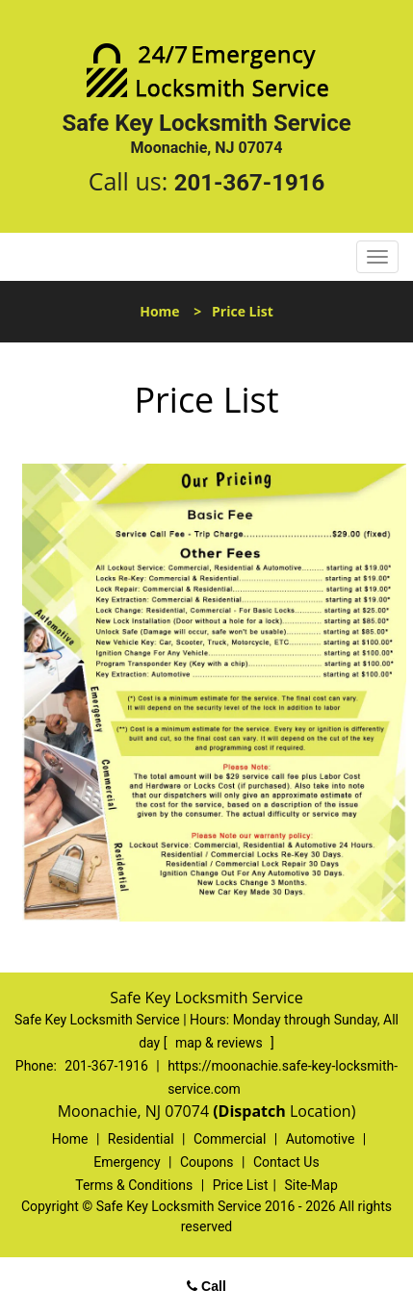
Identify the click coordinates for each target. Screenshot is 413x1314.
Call (206, 1286)
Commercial (230, 1139)
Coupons (207, 1162)
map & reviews (220, 1042)
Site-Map (311, 1185)
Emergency (126, 1162)
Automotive (320, 1139)
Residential (141, 1139)
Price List (241, 1185)
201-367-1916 (249, 182)
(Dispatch (251, 1111)
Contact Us (286, 1162)
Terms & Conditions (134, 1185)
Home (159, 311)
